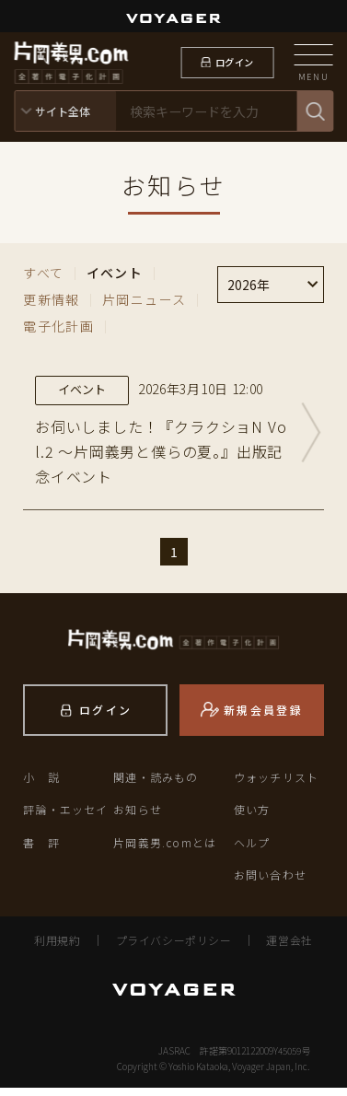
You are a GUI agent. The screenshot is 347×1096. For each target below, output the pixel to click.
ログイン (234, 62)
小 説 (41, 785)
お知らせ (137, 817)
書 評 (41, 849)
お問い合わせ (270, 883)
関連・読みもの (155, 785)
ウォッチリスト (276, 785)
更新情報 (51, 299)
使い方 (252, 817)
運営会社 (289, 948)
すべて (43, 272)
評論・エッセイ (65, 817)
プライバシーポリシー (174, 948)
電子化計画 (58, 326)
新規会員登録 (263, 717)
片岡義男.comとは (164, 849)
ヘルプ (252, 849)
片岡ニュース (144, 299)
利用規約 (57, 948)
